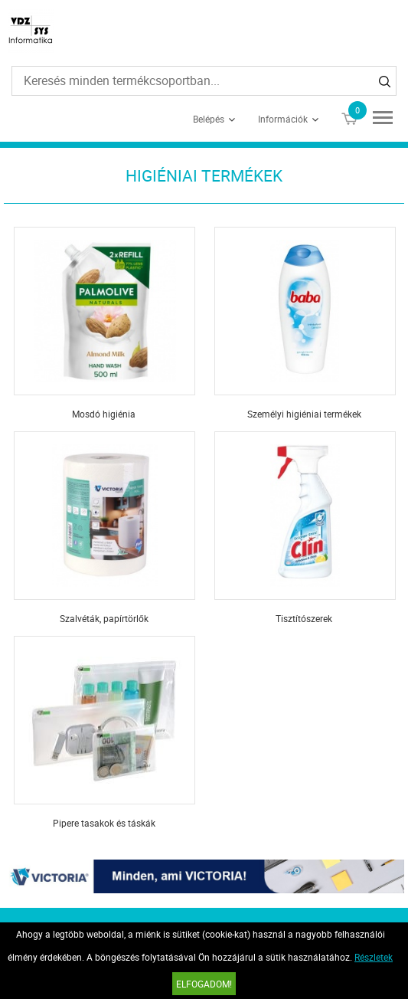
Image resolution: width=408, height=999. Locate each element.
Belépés (208, 119)
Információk (283, 119)
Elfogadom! (204, 984)
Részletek (373, 957)
